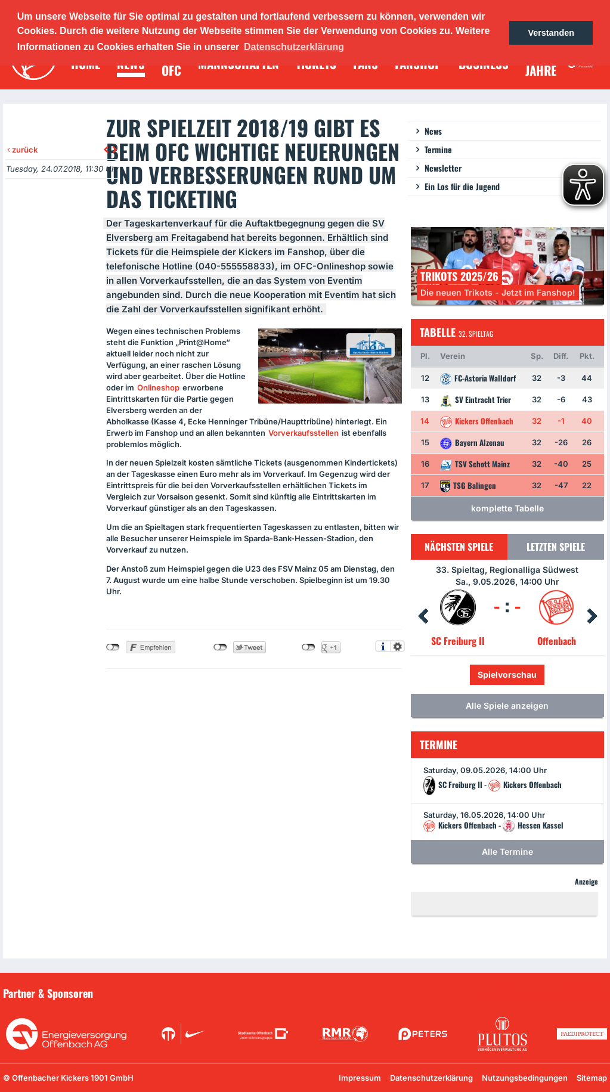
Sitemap (592, 1077)
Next (592, 616)
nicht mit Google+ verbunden (308, 647)
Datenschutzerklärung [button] (294, 47)
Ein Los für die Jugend (462, 186)
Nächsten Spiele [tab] (459, 546)
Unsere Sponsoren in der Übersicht (539, 992)
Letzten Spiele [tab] (556, 546)
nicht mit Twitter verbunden (220, 647)
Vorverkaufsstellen (303, 433)
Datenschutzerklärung (431, 1077)
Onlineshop (158, 387)
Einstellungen (397, 646)
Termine (438, 149)
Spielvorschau (507, 674)
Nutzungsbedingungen (525, 1077)
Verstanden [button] (551, 33)
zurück (22, 149)
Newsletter (443, 168)
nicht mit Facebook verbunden (113, 647)
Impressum (360, 1077)
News (433, 131)
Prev (423, 616)
